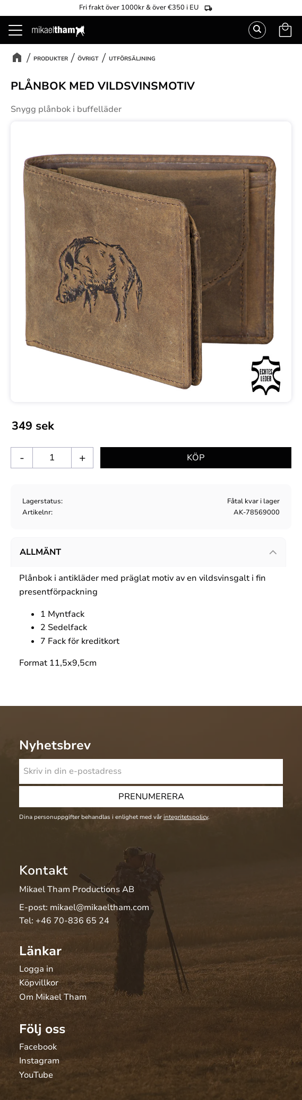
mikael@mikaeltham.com (99, 907)
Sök (257, 30)
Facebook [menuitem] (38, 1047)
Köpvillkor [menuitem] (38, 983)
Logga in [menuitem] (36, 969)
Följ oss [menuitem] (42, 1029)
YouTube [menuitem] (36, 1075)
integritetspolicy (185, 817)
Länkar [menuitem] (40, 951)
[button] (21, 42)
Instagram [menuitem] (39, 1061)
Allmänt (40, 552)
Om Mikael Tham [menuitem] (53, 997)
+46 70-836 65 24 (72, 921)
